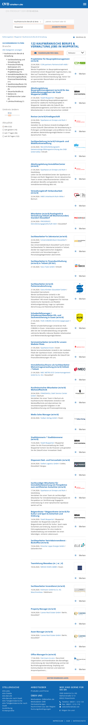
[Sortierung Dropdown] (83, 53)
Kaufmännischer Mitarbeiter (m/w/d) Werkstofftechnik (48, 388)
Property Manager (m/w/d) (43, 609)
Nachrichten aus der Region (43, 706)
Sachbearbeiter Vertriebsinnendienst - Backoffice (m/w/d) (48, 541)
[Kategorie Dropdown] (40, 22)
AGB (68, 721)
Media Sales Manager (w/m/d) (45, 414)
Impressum (58, 721)
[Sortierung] (74, 53)
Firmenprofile (8, 710)
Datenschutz (79, 721)
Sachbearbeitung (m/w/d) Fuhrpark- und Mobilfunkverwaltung (50, 142)
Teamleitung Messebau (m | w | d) (47, 563)
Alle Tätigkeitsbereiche (12, 701)
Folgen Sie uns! (68, 710)
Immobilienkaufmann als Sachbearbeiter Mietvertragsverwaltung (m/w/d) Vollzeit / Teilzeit (50, 367)
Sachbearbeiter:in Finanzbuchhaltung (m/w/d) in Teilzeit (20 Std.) (49, 262)
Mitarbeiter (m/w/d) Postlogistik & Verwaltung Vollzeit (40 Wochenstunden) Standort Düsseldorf (50, 215)
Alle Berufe (7, 696)
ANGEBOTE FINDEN (59, 27)
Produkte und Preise (40, 691)
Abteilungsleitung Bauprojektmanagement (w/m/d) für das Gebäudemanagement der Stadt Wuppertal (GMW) (50, 91)
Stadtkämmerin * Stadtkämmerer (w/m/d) (47, 438)
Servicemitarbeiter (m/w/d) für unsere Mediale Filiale (48, 343)
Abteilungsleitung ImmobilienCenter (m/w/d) (48, 165)
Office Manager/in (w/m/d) (43, 654)
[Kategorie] (25, 22)
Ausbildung (7, 708)
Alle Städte (7, 693)
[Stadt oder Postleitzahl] (28, 27)
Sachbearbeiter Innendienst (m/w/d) (48, 586)
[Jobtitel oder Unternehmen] (59, 22)
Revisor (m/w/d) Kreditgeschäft (45, 116)
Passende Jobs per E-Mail (48, 53)
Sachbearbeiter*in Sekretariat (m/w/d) (49, 236)
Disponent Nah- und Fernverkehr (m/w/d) (50, 460)
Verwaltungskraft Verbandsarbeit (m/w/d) (46, 192)
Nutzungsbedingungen (41, 709)
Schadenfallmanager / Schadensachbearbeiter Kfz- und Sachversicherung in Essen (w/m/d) (47, 315)
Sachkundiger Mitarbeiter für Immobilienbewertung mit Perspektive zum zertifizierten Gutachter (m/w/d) (49, 485)
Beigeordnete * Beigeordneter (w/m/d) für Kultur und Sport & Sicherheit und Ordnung (50, 513)
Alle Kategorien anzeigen (12, 50)
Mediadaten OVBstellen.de (42, 699)
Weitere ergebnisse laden (57, 678)
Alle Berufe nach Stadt (12, 698)
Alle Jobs (6, 691)
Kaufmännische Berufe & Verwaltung (14, 54)
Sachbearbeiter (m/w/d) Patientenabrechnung (42, 285)
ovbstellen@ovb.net (70, 707)
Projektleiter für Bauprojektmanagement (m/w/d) (50, 60)
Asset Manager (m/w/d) (42, 631)
